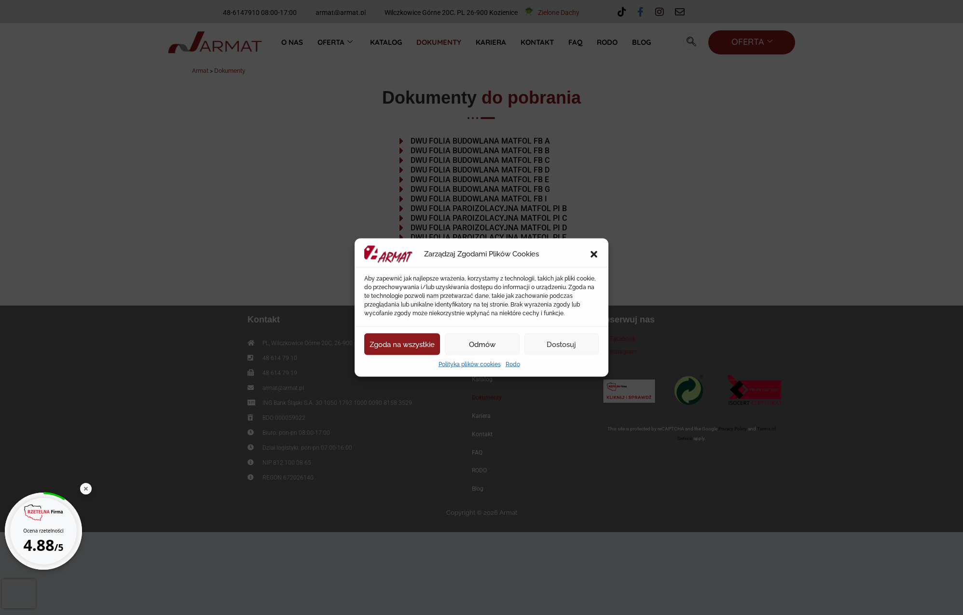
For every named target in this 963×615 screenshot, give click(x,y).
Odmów (482, 344)
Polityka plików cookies (470, 364)
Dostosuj (561, 344)
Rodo (513, 364)
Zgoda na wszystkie (402, 344)
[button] (594, 254)
